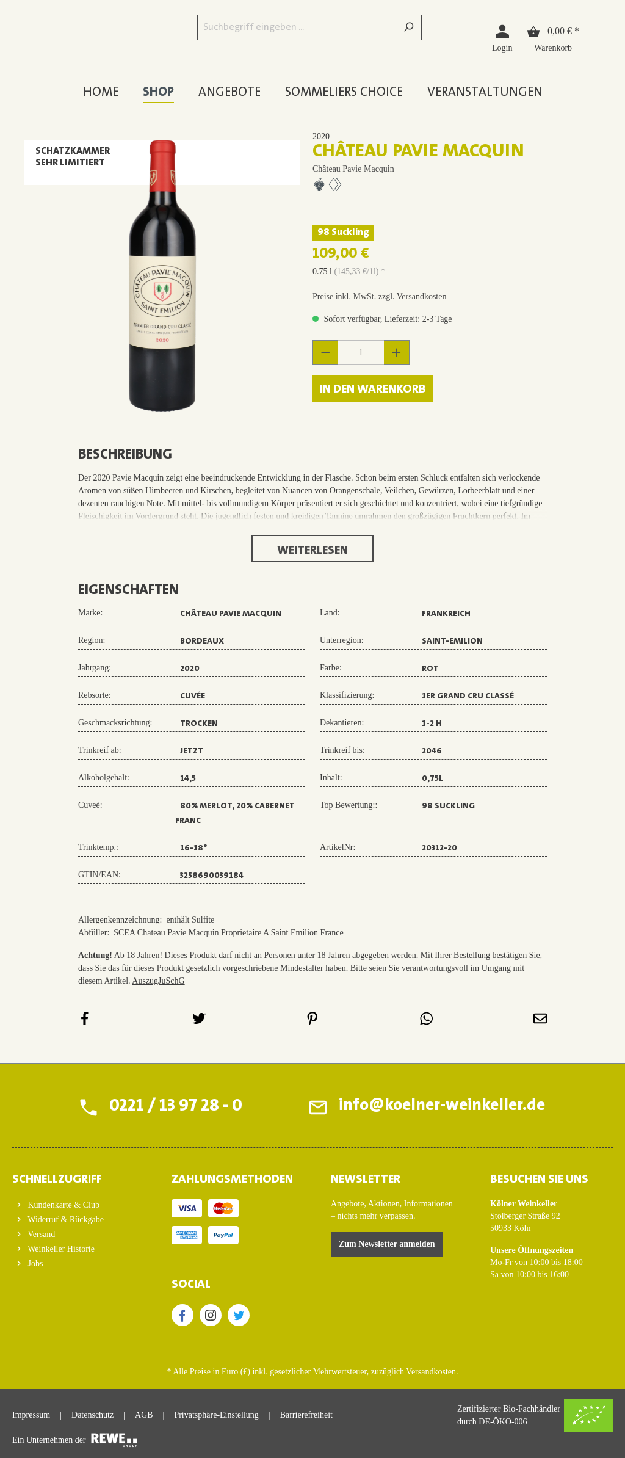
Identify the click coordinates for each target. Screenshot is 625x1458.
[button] (73, 1176)
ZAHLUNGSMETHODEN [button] (232, 1179)
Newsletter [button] (365, 1179)
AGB (144, 1415)
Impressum (31, 1415)
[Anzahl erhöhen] (397, 352)
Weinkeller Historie (60, 1248)
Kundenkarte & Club (62, 1205)
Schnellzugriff (57, 1179)
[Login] (502, 38)
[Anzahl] (361, 352)
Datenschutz (92, 1415)
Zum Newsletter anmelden (387, 1244)
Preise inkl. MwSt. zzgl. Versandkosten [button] (379, 296)
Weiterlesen (312, 551)
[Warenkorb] (553, 38)
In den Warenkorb (373, 389)
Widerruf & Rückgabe (65, 1219)
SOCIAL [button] (191, 1284)
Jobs (34, 1263)
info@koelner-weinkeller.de (441, 1107)
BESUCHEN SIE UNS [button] (539, 1179)
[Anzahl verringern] (325, 352)
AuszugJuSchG (158, 980)
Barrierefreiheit (306, 1415)
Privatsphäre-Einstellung (216, 1415)
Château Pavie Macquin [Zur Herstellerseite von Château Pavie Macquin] (353, 168)
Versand (40, 1234)
